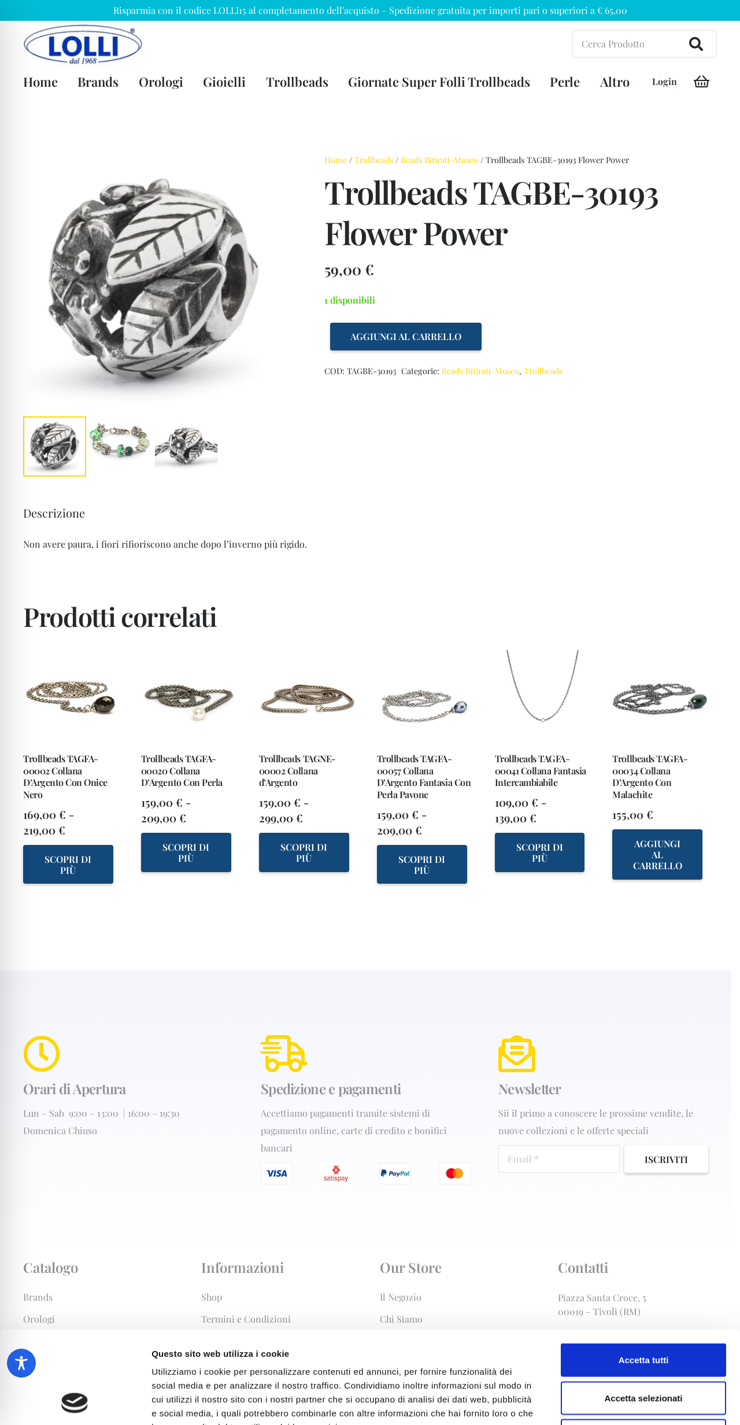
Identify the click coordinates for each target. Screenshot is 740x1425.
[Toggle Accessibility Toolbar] (21, 1363)
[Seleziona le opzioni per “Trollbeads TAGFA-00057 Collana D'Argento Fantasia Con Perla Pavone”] (422, 864)
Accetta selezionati (643, 1311)
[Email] (559, 1159)
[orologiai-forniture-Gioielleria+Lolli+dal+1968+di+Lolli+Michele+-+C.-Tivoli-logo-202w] (83, 44)
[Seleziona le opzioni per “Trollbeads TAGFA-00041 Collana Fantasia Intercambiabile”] (540, 852)
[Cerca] (696, 44)
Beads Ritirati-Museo (439, 159)
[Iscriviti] (666, 1159)
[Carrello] (701, 82)
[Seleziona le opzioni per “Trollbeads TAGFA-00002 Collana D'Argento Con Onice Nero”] (68, 864)
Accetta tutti (644, 1273)
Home (335, 159)
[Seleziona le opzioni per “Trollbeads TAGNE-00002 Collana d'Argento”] (304, 852)
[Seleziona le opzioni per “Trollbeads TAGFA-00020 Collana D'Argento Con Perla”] (186, 852)
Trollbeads (373, 159)
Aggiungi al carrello (405, 336)
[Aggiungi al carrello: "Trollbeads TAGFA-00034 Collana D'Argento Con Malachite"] (657, 854)
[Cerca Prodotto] (644, 44)
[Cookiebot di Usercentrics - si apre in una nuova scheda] (74, 1402)
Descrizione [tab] (54, 512)
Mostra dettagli (608, 1402)
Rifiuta (643, 1349)
